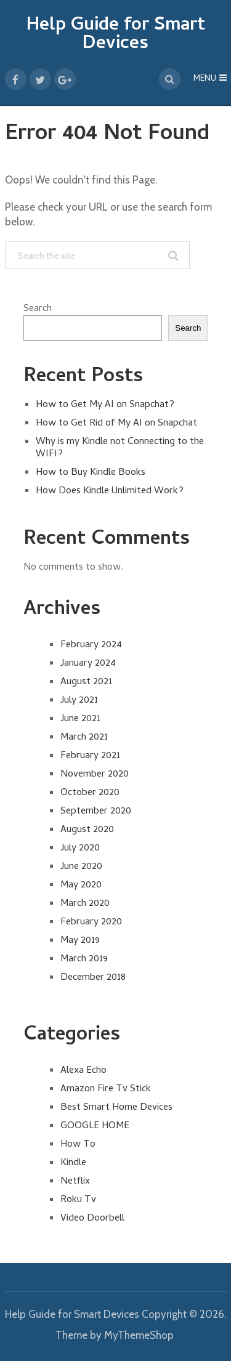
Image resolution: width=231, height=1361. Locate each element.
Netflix (75, 1182)
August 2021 (86, 682)
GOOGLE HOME (94, 1126)
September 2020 (95, 812)
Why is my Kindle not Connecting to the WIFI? (120, 448)
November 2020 (94, 775)
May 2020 (81, 886)
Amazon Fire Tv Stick (105, 1089)
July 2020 (80, 849)
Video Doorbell (92, 1219)
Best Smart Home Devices (116, 1108)
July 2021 (79, 701)
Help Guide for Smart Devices (115, 35)
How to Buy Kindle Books (90, 473)
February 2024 (91, 645)
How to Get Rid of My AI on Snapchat (116, 424)
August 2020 (87, 830)
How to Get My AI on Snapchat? (105, 405)
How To (77, 1145)
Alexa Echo (83, 1071)
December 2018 (93, 978)
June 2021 (80, 719)
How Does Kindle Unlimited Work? (110, 491)
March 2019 (84, 959)
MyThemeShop (139, 1335)
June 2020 (81, 867)
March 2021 (84, 738)
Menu (204, 79)
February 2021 (90, 756)
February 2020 (91, 923)
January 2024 (88, 664)
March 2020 (85, 904)
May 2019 (80, 941)
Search (37, 309)
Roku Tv (78, 1200)
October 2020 (90, 793)
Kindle (73, 1163)
